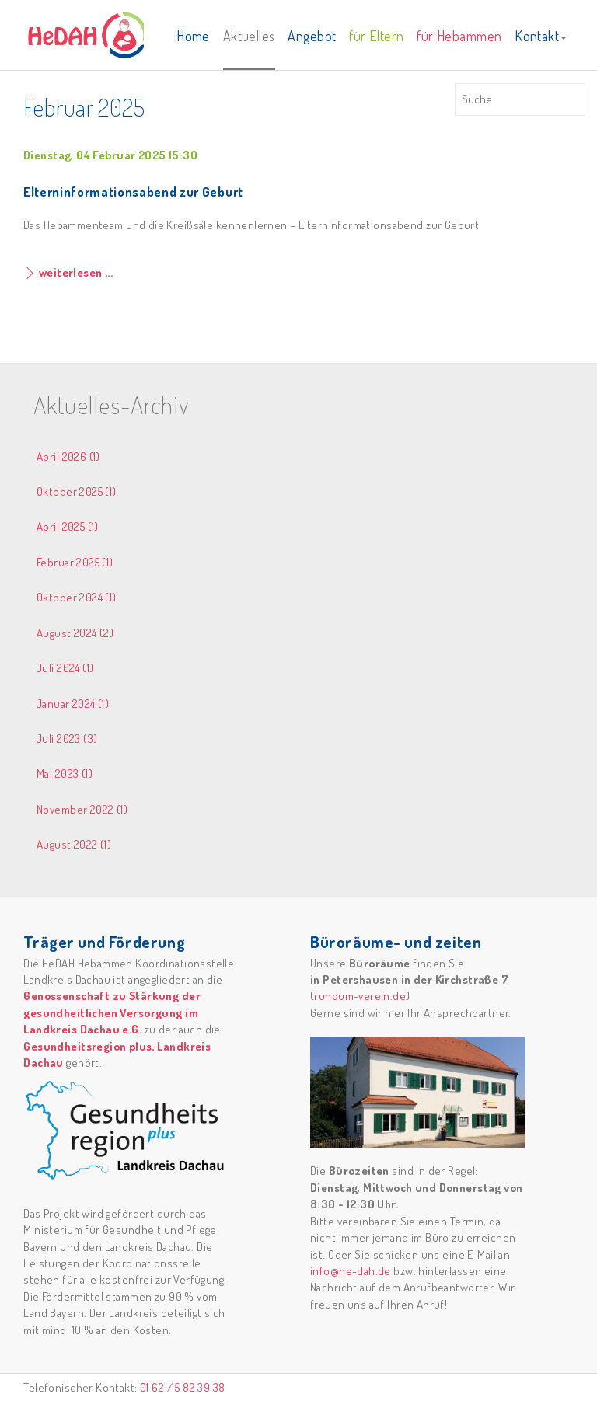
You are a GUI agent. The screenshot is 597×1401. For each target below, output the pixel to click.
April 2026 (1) (68, 456)
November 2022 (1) (82, 809)
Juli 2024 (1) (65, 667)
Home (193, 35)
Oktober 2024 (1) (77, 597)
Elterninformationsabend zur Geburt (133, 191)
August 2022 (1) (74, 844)
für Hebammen (459, 35)
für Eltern (376, 35)
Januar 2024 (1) (73, 703)
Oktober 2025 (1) (77, 491)
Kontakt (541, 35)
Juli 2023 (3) (67, 738)
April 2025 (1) (68, 526)
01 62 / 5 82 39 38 (182, 1387)
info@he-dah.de (350, 1270)
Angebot (312, 35)
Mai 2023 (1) (65, 773)
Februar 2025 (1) (75, 562)
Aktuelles (249, 35)
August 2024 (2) (75, 633)
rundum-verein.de (360, 995)
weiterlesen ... (74, 272)
